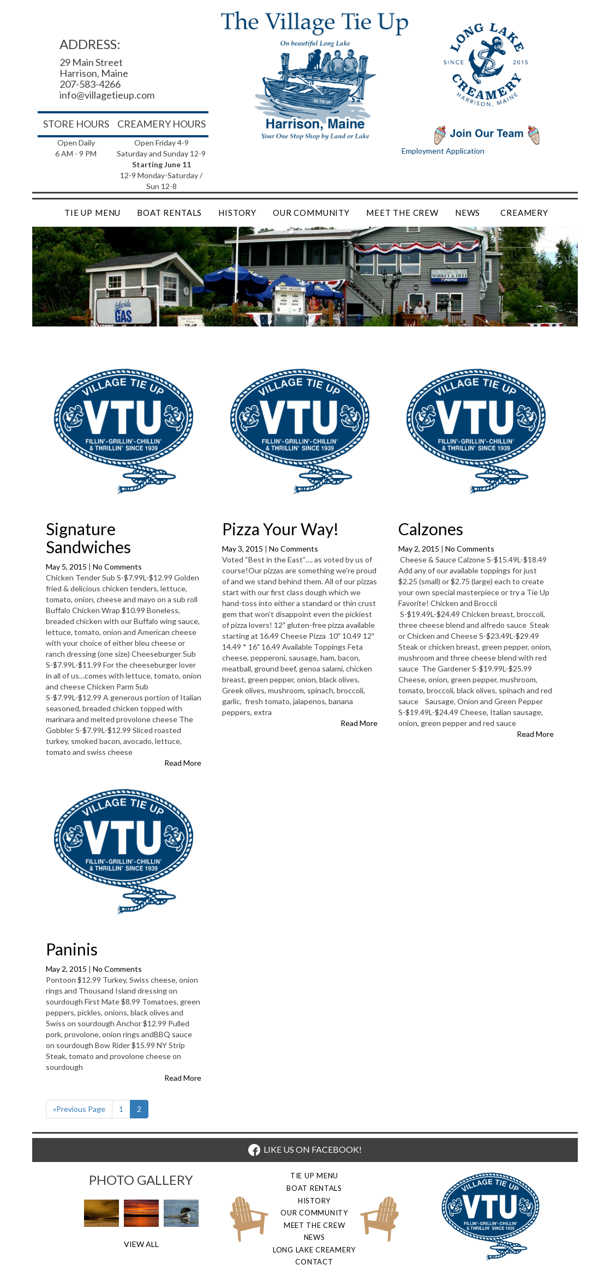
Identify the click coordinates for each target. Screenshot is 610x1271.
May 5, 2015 (67, 566)
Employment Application (443, 150)
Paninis (72, 949)
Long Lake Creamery (314, 1249)
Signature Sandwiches (88, 537)
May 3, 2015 (243, 548)
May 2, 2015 (419, 548)
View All (141, 1244)
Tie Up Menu (92, 212)
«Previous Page (79, 1108)
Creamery (524, 212)
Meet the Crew (402, 212)
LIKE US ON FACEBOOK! (305, 1149)
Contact (314, 1261)
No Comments (117, 566)
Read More (182, 762)
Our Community (311, 212)
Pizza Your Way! (280, 528)
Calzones (430, 528)
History (237, 212)
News (467, 212)
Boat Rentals (169, 212)
